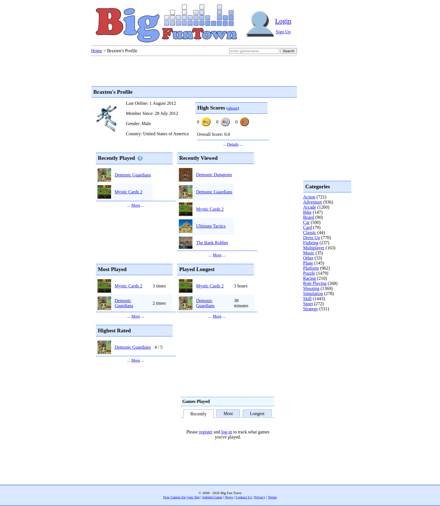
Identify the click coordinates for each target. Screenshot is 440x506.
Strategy (310, 308)
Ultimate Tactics (211, 226)
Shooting (311, 288)
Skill (307, 298)
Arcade (309, 207)
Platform (311, 268)
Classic (309, 232)
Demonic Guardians (133, 175)
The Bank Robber (212, 242)
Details (233, 144)
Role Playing (315, 283)
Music (309, 252)
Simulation (313, 293)
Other (308, 258)
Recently (198, 413)
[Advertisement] (325, 334)
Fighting (310, 242)
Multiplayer (314, 247)
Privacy (259, 497)
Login (283, 21)
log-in (226, 431)
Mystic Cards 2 (128, 191)
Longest (257, 413)
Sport (308, 303)
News (229, 497)
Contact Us (244, 497)
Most (228, 413)
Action (309, 197)
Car (306, 222)
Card (307, 227)
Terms (272, 497)
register (206, 431)
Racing (309, 278)
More (135, 205)
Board (308, 217)
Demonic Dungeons (214, 174)
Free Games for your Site (181, 497)
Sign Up (283, 31)
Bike (307, 212)
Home (96, 50)
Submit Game (212, 497)
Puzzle (309, 273)
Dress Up (311, 237)
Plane (308, 263)
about (232, 108)
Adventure (312, 202)
